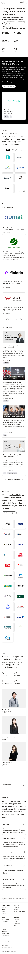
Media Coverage (6, 933)
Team (3, 911)
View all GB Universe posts (14, 479)
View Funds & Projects (9, 513)
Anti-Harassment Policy (7, 947)
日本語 (21, 2)
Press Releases (5, 919)
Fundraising (4, 931)
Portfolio (4, 907)
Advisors (4, 913)
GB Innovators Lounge (19, 911)
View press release (9, 86)
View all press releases (14, 319)
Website (6, 116)
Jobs (15, 925)
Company (16, 919)
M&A (13, 149)
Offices (16, 921)
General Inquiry (5, 935)
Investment (16, 907)
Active (19, 149)
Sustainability (17, 923)
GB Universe (5, 921)
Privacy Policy (5, 945)
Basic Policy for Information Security (10, 948)
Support (16, 909)
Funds (3, 909)
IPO (8, 149)
